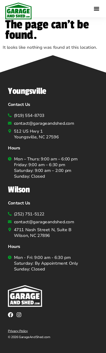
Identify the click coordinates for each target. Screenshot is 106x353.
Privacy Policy (18, 331)
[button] (96, 8)
